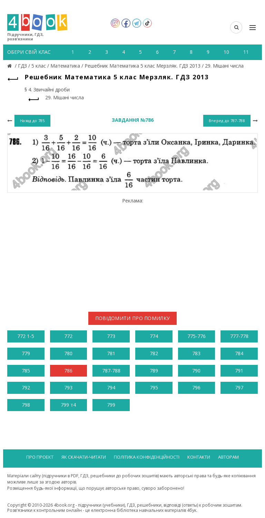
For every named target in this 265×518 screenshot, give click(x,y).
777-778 (239, 336)
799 (111, 404)
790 (196, 370)
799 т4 (68, 404)
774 (154, 336)
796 (196, 387)
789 (154, 370)
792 (26, 387)
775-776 (196, 336)
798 (26, 404)
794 (111, 387)
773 (111, 336)
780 (68, 353)
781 (111, 353)
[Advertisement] (132, 252)
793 (68, 387)
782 (154, 353)
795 (154, 387)
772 (68, 336)
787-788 (111, 370)
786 (68, 370)
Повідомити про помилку (132, 318)
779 (26, 353)
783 (196, 353)
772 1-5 (25, 336)
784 (239, 353)
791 (239, 370)
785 (26, 370)
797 (239, 387)
